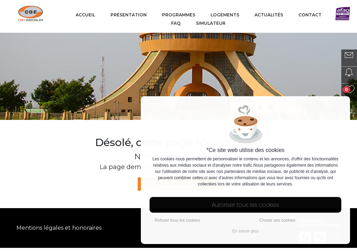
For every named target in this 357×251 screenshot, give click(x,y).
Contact (309, 14)
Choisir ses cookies (277, 220)
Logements (225, 14)
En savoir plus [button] (245, 231)
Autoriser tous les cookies (245, 205)
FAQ (176, 23)
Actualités (269, 14)
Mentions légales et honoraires (58, 228)
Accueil (85, 14)
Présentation (129, 14)
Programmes (178, 14)
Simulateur (211, 23)
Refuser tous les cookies (177, 220)
